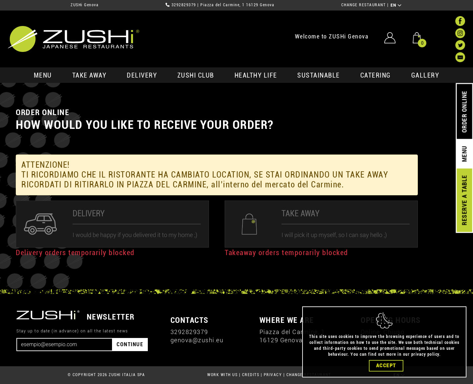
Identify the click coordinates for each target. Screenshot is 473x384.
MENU (43, 75)
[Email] (64, 344)
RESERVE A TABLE (464, 200)
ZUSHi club (195, 75)
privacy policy (425, 357)
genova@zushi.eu (197, 340)
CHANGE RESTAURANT (363, 5)
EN (396, 5)
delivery (142, 75)
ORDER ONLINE (464, 112)
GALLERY (425, 75)
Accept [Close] (386, 369)
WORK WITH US (222, 374)
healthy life (256, 75)
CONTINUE (130, 344)
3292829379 (183, 5)
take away (89, 75)
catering (375, 75)
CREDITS (250, 374)
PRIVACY (273, 374)
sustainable (318, 75)
